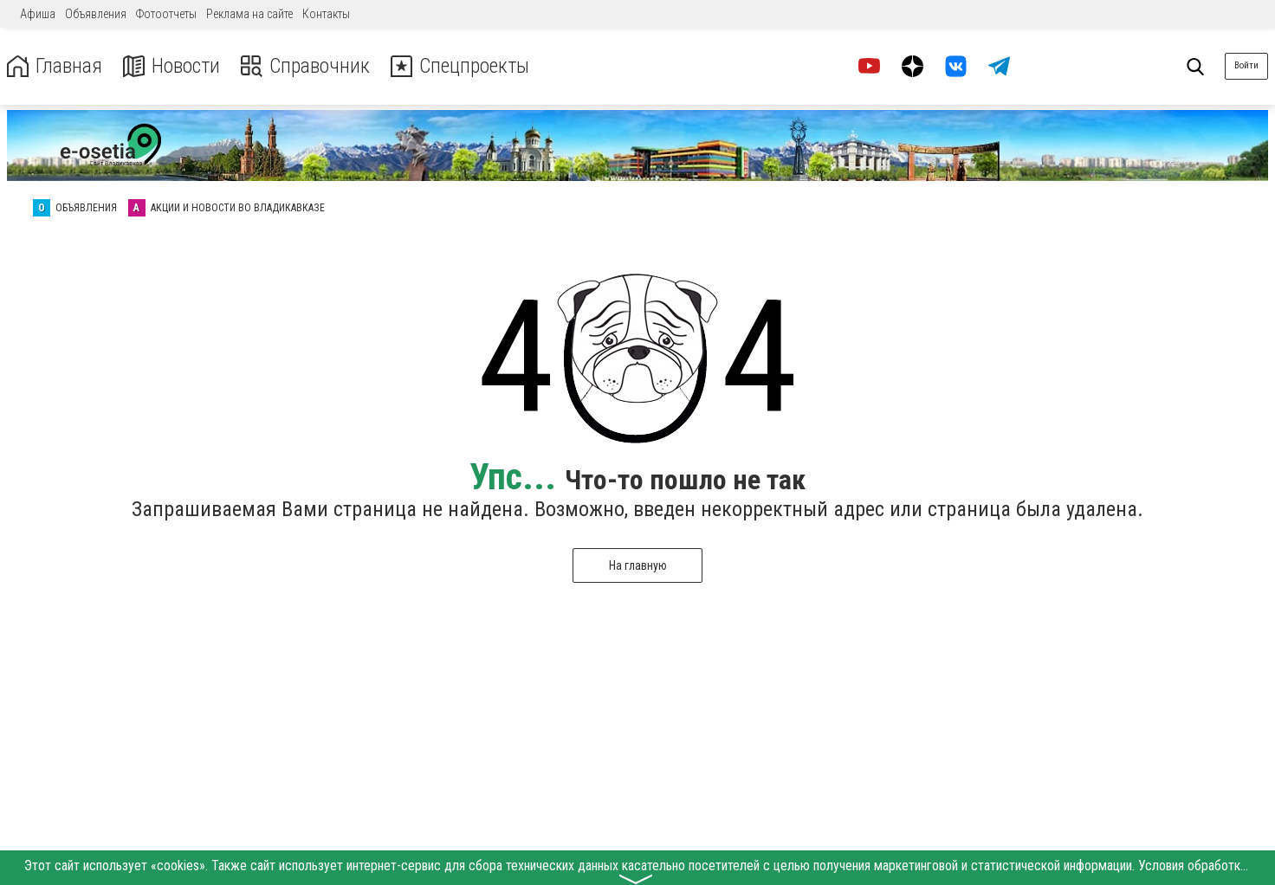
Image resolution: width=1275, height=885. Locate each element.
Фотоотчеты (166, 14)
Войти (1246, 65)
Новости (172, 66)
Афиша (37, 14)
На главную (638, 565)
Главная (54, 66)
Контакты (326, 14)
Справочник (306, 66)
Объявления (95, 14)
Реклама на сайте (249, 14)
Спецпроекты (463, 66)
